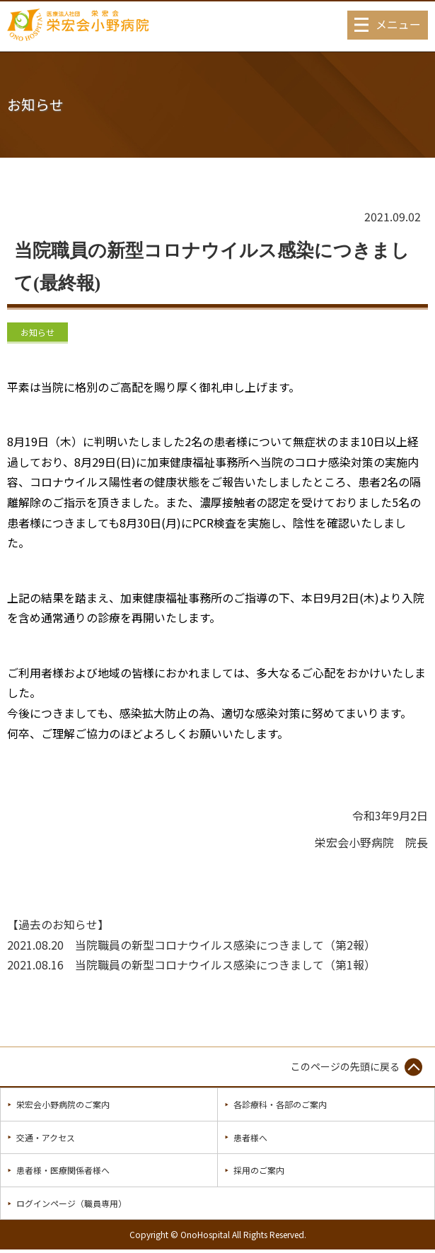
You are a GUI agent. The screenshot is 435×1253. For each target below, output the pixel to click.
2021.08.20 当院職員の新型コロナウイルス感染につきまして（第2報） (191, 945)
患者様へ (250, 1137)
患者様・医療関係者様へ (63, 1170)
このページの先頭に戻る (345, 1066)
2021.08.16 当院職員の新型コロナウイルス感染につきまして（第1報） (191, 965)
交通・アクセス (45, 1137)
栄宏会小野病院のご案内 (63, 1104)
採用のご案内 (258, 1170)
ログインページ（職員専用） (71, 1203)
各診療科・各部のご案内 (280, 1104)
